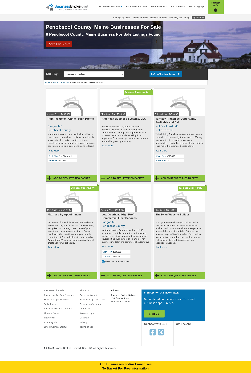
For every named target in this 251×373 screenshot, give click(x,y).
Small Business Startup (56, 326)
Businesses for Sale (109, 6)
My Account (198, 17)
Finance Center (140, 18)
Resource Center (158, 18)
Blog (186, 18)
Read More (54, 150)
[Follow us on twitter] (161, 332)
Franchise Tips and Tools (92, 299)
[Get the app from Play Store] (191, 360)
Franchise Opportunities (56, 299)
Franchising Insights (90, 304)
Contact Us (85, 308)
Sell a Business (159, 6)
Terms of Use (86, 326)
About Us (84, 290)
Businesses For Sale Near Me (59, 295)
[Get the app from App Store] (191, 338)
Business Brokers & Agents (58, 308)
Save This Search (59, 44)
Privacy (83, 322)
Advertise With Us (89, 295)
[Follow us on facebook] (153, 332)
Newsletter (49, 317)
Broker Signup (196, 6)
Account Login (87, 313)
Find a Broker (178, 6)
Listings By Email (121, 18)
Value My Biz (175, 18)
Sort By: (52, 73)
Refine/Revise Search (165, 74)
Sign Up (154, 313)
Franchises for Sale (136, 6)
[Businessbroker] (67, 7)
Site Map (84, 317)
